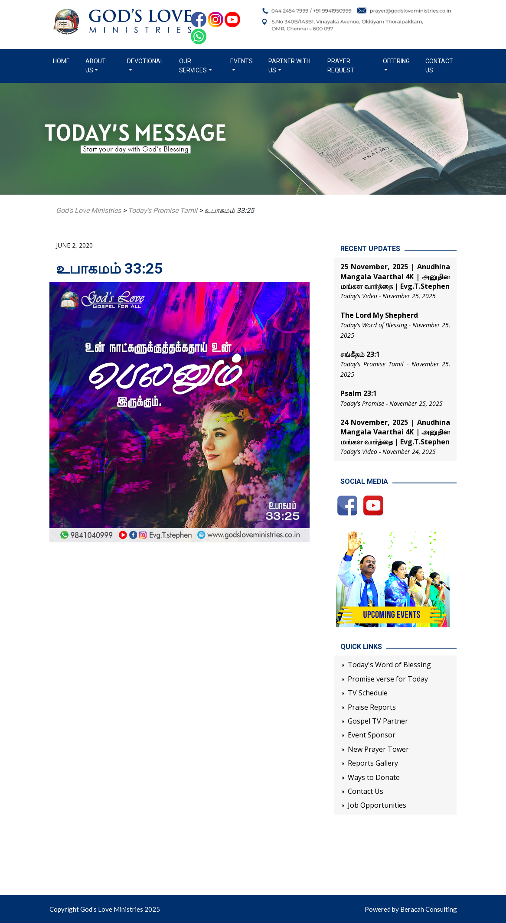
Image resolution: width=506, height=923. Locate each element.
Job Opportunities (377, 805)
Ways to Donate (374, 777)
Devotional (145, 61)
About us (95, 66)
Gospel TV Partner (378, 721)
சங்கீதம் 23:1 (360, 354)
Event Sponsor (371, 735)
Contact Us (439, 66)
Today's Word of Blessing (389, 664)
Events (241, 61)
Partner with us (289, 66)
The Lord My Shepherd (379, 315)
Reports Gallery (373, 763)
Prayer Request (340, 66)
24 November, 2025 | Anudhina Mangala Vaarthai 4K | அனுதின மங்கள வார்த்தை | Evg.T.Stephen (395, 432)
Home (63, 61)
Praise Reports (372, 707)
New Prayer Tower (378, 749)
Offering (396, 61)
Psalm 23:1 (358, 393)
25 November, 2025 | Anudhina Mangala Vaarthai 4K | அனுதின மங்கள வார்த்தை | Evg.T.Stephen (395, 276)
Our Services (193, 66)
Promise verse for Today (388, 679)
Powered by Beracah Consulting (411, 909)
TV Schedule (368, 693)
